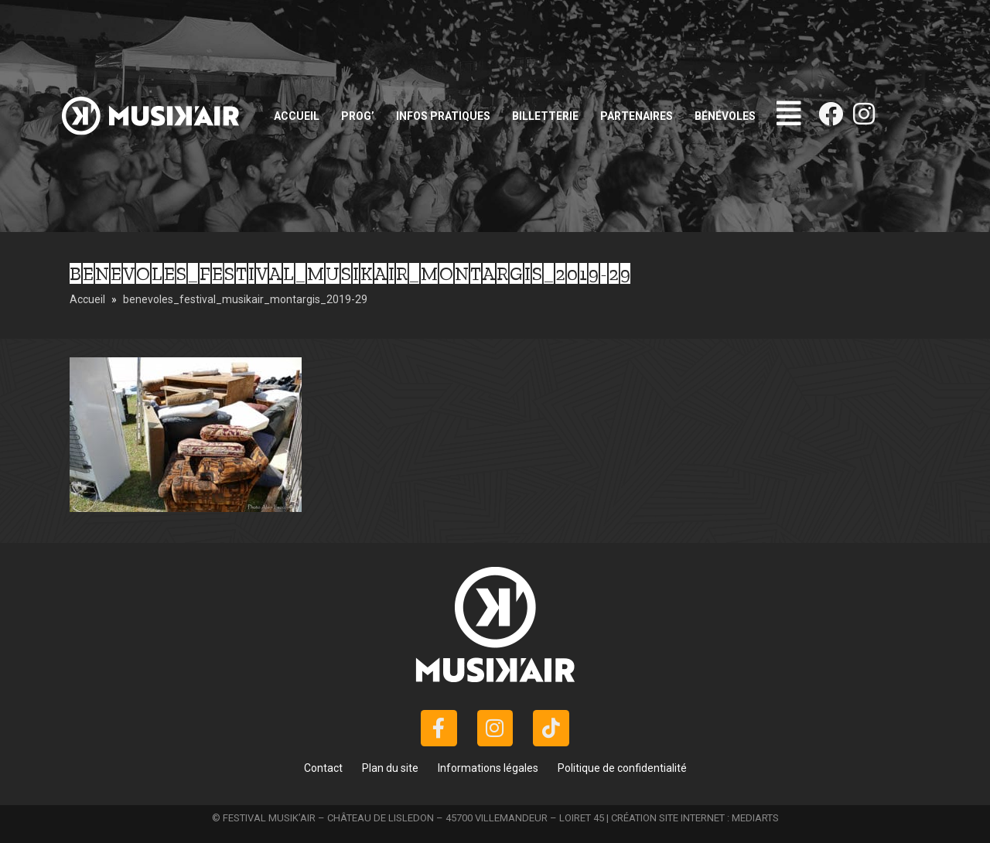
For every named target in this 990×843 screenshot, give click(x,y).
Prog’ (357, 116)
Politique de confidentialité (622, 768)
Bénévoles (725, 116)
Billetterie (545, 116)
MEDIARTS (755, 818)
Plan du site (390, 768)
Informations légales (488, 768)
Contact (323, 768)
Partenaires (636, 116)
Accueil (296, 116)
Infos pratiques (443, 116)
